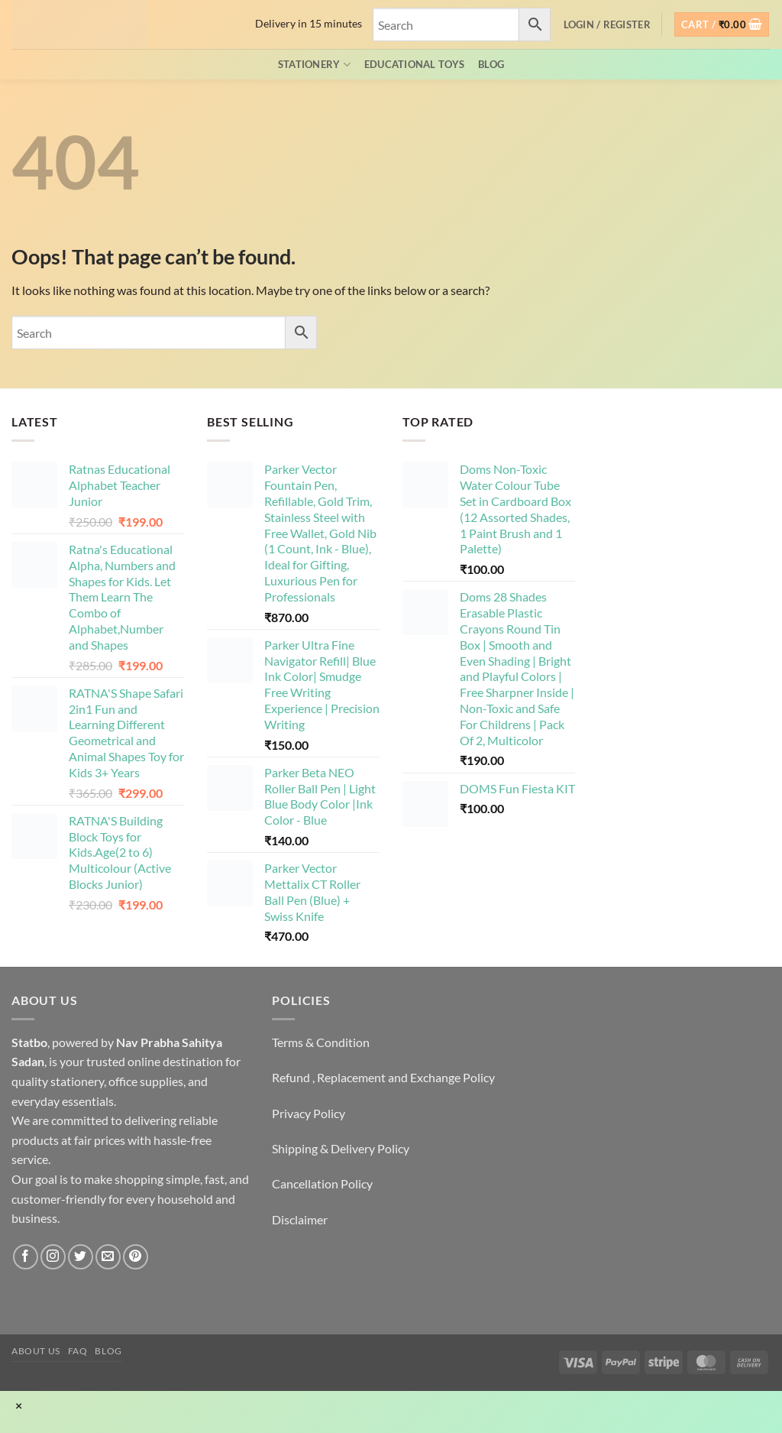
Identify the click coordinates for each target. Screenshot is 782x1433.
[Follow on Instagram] (53, 1256)
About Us (35, 1351)
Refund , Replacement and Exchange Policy (383, 1077)
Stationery (314, 64)
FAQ (78, 1351)
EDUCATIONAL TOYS (414, 64)
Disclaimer (300, 1219)
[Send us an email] (108, 1256)
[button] (607, 24)
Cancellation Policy (322, 1183)
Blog (491, 64)
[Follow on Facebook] (25, 1256)
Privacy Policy (308, 1113)
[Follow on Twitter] (80, 1256)
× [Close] (18, 1405)
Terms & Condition (321, 1042)
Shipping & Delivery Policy (340, 1148)
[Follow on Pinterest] (135, 1256)
